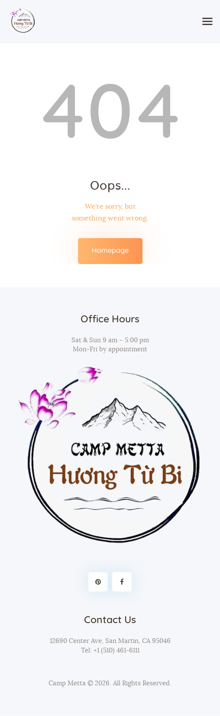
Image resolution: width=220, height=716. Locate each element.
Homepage (110, 250)
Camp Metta (67, 683)
